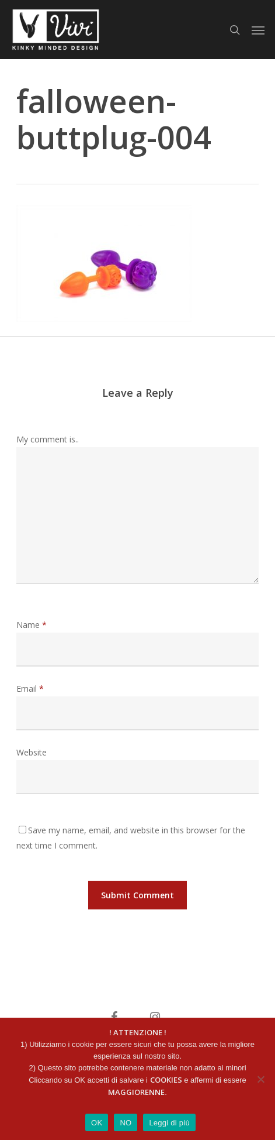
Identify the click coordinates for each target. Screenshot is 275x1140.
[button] (258, 30)
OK (96, 1122)
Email (30, 688)
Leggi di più (169, 1122)
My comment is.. (47, 439)
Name (31, 624)
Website (31, 752)
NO (125, 1122)
